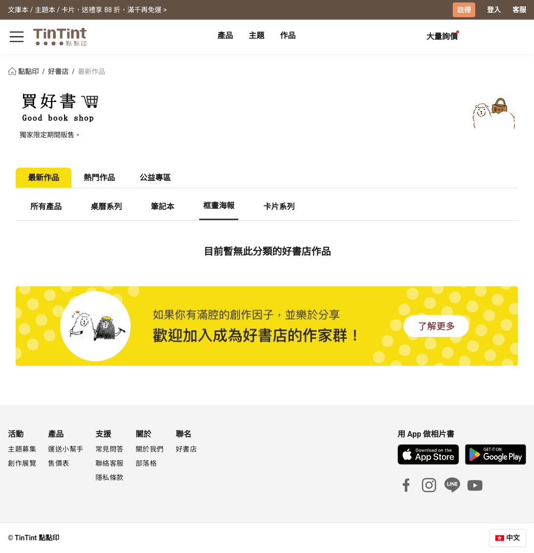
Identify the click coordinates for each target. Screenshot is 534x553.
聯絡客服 (109, 463)
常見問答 (109, 449)
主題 (256, 35)
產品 (225, 35)
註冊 (464, 10)
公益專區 (155, 177)
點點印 (24, 71)
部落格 (146, 463)
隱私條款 (109, 477)
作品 (288, 35)
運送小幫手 (66, 449)
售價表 (59, 463)
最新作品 (91, 71)
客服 (519, 10)
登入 (494, 10)
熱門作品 (99, 177)
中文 (513, 538)
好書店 (59, 71)
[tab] (225, 37)
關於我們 (150, 449)
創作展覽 (22, 463)
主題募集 (22, 449)
